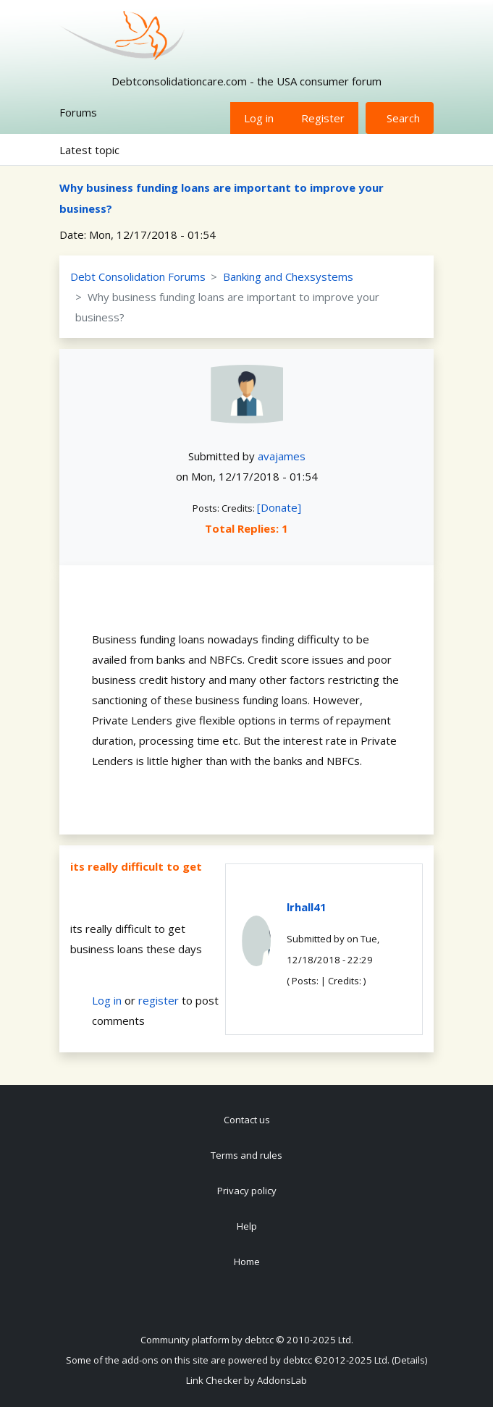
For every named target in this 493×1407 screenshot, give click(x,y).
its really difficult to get (136, 866)
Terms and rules (246, 1155)
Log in (259, 118)
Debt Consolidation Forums (138, 276)
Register (323, 118)
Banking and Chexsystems (288, 276)
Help (247, 1226)
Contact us (247, 1119)
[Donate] (279, 507)
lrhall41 (306, 907)
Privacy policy (247, 1190)
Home (247, 1261)
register (158, 1000)
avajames (282, 456)
